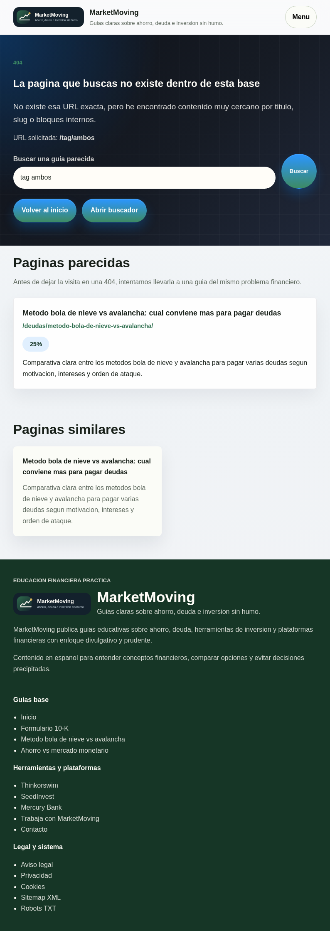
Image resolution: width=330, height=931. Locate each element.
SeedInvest (37, 796)
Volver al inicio (45, 210)
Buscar (299, 171)
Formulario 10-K (45, 728)
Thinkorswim (39, 785)
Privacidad (36, 875)
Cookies (33, 886)
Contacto (34, 829)
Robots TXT (38, 908)
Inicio (28, 717)
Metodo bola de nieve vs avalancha (73, 739)
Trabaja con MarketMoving (60, 818)
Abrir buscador (114, 210)
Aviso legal (37, 864)
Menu (301, 16)
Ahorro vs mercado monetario (64, 750)
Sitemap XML (41, 897)
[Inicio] (145, 17)
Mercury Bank (41, 807)
